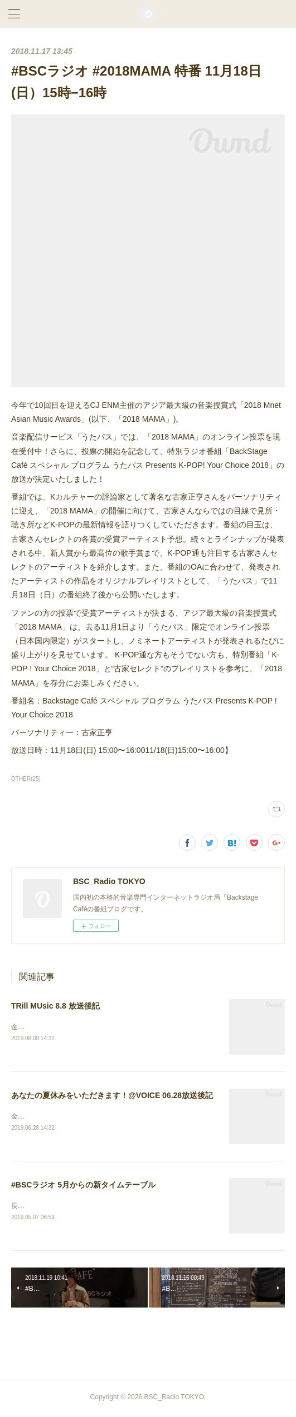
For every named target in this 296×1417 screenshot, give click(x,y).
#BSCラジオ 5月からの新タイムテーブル (83, 1186)
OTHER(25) (26, 779)
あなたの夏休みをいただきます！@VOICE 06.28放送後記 (112, 1095)
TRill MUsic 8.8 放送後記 (55, 1005)
